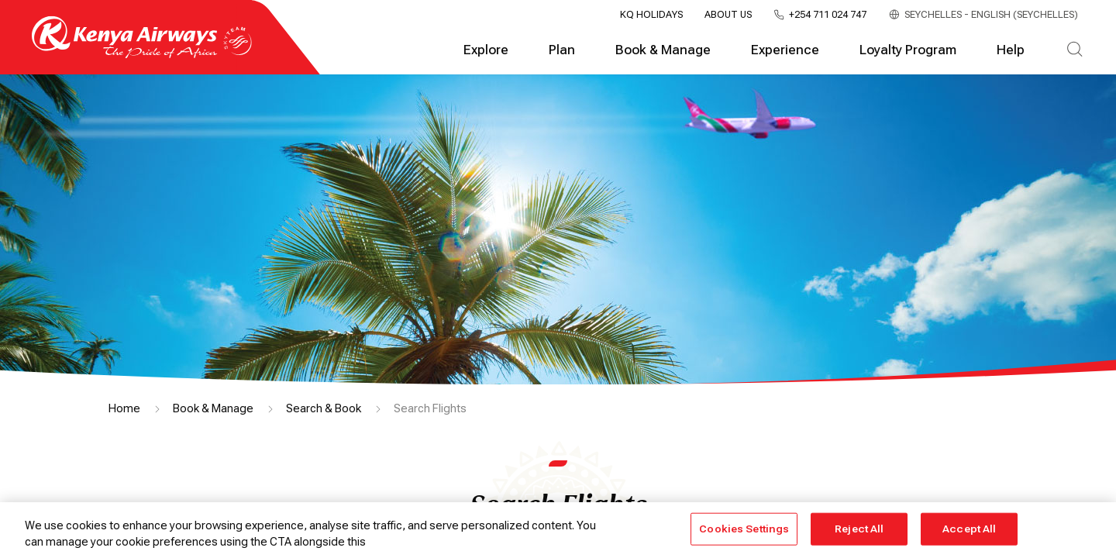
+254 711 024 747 (827, 15)
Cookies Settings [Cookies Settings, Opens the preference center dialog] (744, 529)
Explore (485, 50)
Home (124, 408)
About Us (728, 14)
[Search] (1074, 50)
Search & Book (323, 408)
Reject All (859, 529)
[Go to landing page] (142, 54)
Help (1011, 50)
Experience (785, 50)
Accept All (969, 529)
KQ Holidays (651, 14)
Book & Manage (663, 50)
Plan (562, 50)
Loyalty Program (907, 50)
